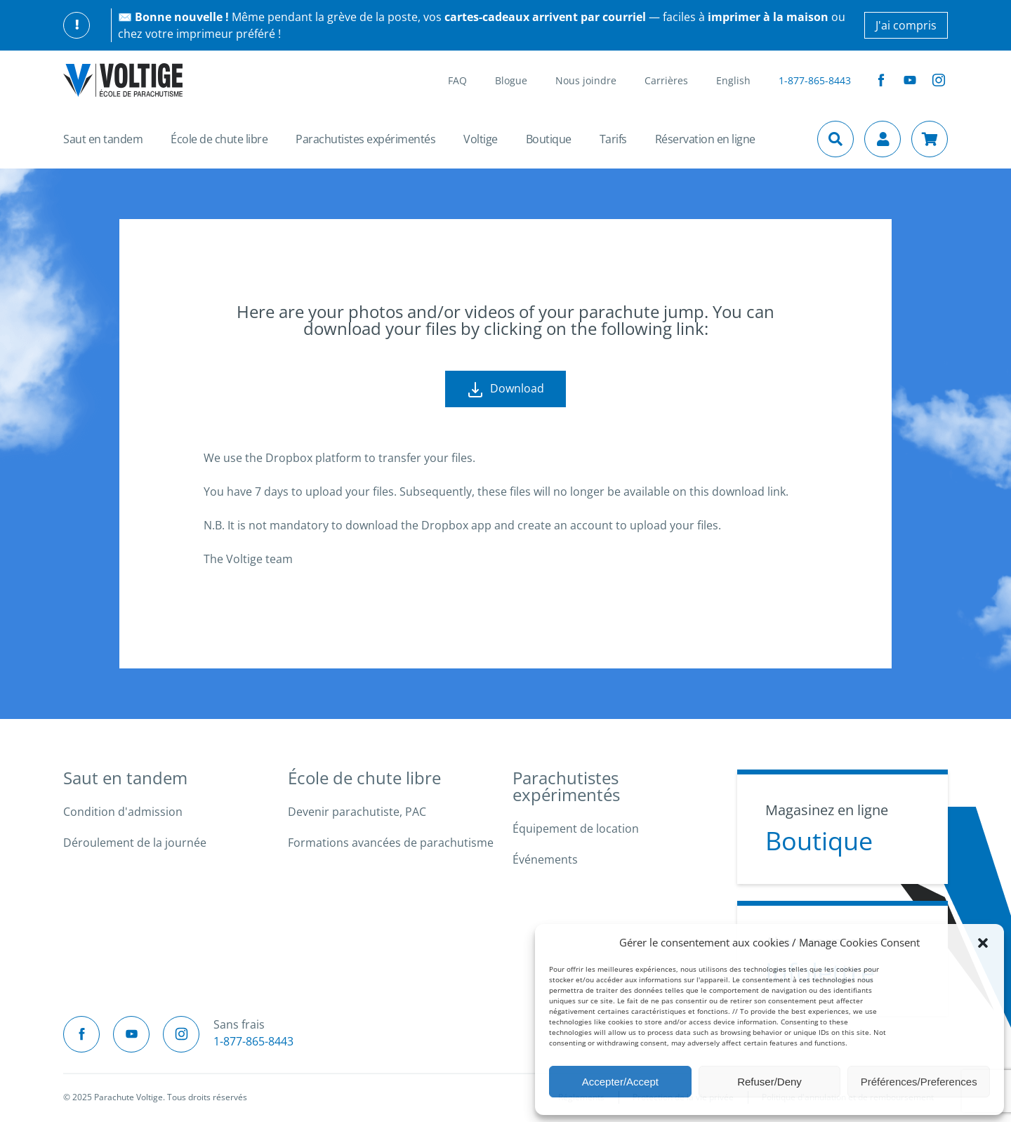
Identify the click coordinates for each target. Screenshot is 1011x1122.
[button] (983, 942)
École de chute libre (219, 139)
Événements (545, 859)
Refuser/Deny (769, 1082)
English (733, 80)
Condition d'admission (123, 811)
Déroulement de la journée (134, 842)
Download (505, 389)
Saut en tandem (103, 139)
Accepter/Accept (620, 1082)
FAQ (457, 80)
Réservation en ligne (705, 139)
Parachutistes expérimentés (365, 139)
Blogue (511, 80)
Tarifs (613, 139)
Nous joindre (585, 80)
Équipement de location (576, 828)
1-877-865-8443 (815, 80)
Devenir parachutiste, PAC (357, 811)
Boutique (548, 139)
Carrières (666, 80)
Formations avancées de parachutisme (391, 842)
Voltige (480, 139)
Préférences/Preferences (919, 1082)
